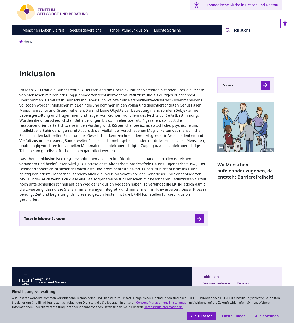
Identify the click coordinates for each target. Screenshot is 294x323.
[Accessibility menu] (196, 5)
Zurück (228, 85)
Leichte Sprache (167, 30)
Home (26, 41)
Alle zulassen (201, 316)
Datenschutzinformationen (163, 307)
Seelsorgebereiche (86, 30)
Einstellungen (234, 316)
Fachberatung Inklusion (128, 30)
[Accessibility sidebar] (285, 23)
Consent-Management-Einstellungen (162, 302)
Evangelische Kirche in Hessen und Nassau (242, 4)
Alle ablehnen (267, 316)
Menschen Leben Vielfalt (43, 30)
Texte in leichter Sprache (44, 218)
